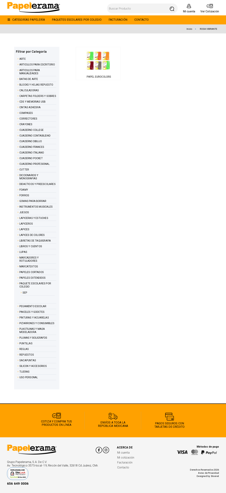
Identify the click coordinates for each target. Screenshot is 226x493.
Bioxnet (215, 476)
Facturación (124, 462)
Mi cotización (125, 457)
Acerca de (125, 447)
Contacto (123, 467)
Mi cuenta (123, 452)
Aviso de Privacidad (208, 473)
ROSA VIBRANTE (208, 29)
